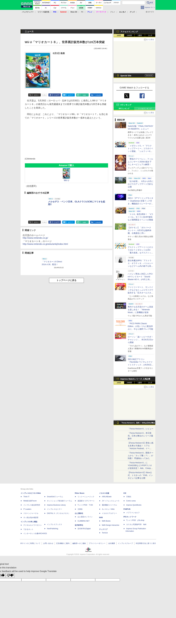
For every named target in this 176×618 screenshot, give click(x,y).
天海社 (128, 497)
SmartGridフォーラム (55, 497)
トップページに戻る (66, 280)
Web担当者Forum (30, 501)
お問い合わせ (48, 543)
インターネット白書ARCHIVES (35, 533)
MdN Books (106, 521)
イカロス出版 (104, 493)
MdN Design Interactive (110, 525)
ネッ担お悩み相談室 (30, 517)
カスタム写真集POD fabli (136, 524)
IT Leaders (27, 509)
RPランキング (124, 109)
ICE (124, 493)
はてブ (70, 95)
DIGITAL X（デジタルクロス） (58, 513)
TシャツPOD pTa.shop (135, 520)
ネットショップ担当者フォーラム (59, 501)
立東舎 (80, 509)
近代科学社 (79, 525)
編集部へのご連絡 (79, 543)
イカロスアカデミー (109, 513)
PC (82, 12)
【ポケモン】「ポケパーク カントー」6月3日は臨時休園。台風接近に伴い (139, 230)
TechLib (105, 533)
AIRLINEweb (106, 497)
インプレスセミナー (54, 509)
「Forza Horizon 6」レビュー (140, 429)
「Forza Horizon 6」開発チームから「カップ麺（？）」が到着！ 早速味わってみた (140, 455)
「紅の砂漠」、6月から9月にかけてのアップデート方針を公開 (140, 184)
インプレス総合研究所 (31, 505)
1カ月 (150, 35)
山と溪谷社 (79, 513)
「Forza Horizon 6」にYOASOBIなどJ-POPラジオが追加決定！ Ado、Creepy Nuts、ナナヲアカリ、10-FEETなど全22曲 (140, 468)
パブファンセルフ (133, 513)
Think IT (26, 497)
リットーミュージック (86, 497)
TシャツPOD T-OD (85, 505)
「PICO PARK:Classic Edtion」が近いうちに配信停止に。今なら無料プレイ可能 (140, 326)
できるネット (28, 529)
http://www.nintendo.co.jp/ (35, 238)
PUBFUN (126, 509)
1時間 (119, 35)
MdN (101, 517)
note (84, 95)
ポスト (36, 95)
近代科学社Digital (84, 529)
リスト (44, 95)
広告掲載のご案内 (63, 543)
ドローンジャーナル (30, 513)
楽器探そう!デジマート (86, 501)
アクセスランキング (129, 32)
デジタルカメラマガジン (32, 525)
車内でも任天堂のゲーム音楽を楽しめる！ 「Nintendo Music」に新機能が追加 (140, 309)
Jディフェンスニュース (110, 501)
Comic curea (131, 501)
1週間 (140, 35)
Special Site (125, 76)
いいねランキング (145, 109)
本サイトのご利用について (30, 543)
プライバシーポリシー (97, 543)
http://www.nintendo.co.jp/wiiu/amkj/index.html (45, 244)
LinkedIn (98, 95)
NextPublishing (52, 529)
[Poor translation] (10, 575)
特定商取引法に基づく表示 (146, 543)
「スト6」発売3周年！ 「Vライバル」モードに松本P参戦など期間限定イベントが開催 (140, 217)
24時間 (129, 35)
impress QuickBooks (133, 505)
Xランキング (125, 105)
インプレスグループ (125, 543)
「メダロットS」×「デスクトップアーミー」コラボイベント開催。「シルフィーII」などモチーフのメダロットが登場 (140, 151)
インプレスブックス (54, 524)
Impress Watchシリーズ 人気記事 (135, 379)
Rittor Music (79, 493)
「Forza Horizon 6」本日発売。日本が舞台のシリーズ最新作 (140, 436)
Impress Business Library (56, 505)
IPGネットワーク (129, 517)
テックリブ (103, 529)
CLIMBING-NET (84, 521)
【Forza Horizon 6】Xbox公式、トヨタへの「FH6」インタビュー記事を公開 (140, 475)
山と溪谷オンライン (85, 517)
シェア (56, 95)
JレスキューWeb (108, 509)
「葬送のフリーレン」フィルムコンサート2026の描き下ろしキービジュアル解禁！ (140, 162)
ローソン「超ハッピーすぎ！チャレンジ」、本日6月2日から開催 (140, 339)
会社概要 (111, 543)
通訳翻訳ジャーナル (109, 505)
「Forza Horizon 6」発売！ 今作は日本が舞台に (137, 423)
